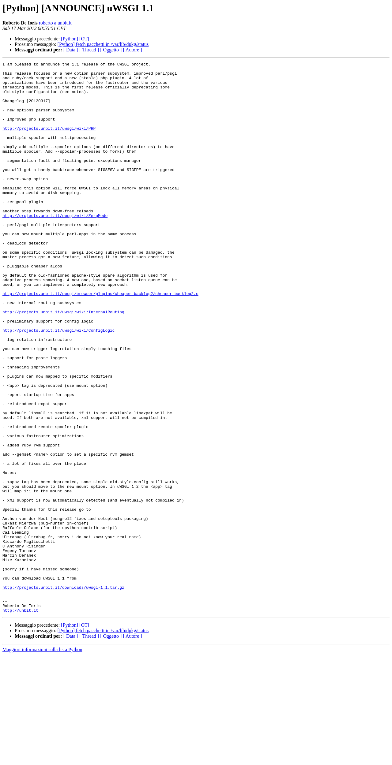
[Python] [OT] (75, 38)
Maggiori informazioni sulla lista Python (42, 759)
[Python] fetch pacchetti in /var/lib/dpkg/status (103, 44)
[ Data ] (70, 49)
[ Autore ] (132, 49)
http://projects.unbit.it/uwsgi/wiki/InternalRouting (63, 362)
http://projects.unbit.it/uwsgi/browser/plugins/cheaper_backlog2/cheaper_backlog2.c (100, 340)
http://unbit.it (20, 720)
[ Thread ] (89, 49)
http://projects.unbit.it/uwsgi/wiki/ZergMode (54, 246)
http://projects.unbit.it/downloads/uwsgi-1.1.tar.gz (63, 693)
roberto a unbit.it (55, 22)
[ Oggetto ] (111, 49)
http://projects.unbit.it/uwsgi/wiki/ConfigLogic (58, 384)
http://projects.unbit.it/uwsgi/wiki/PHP (49, 142)
